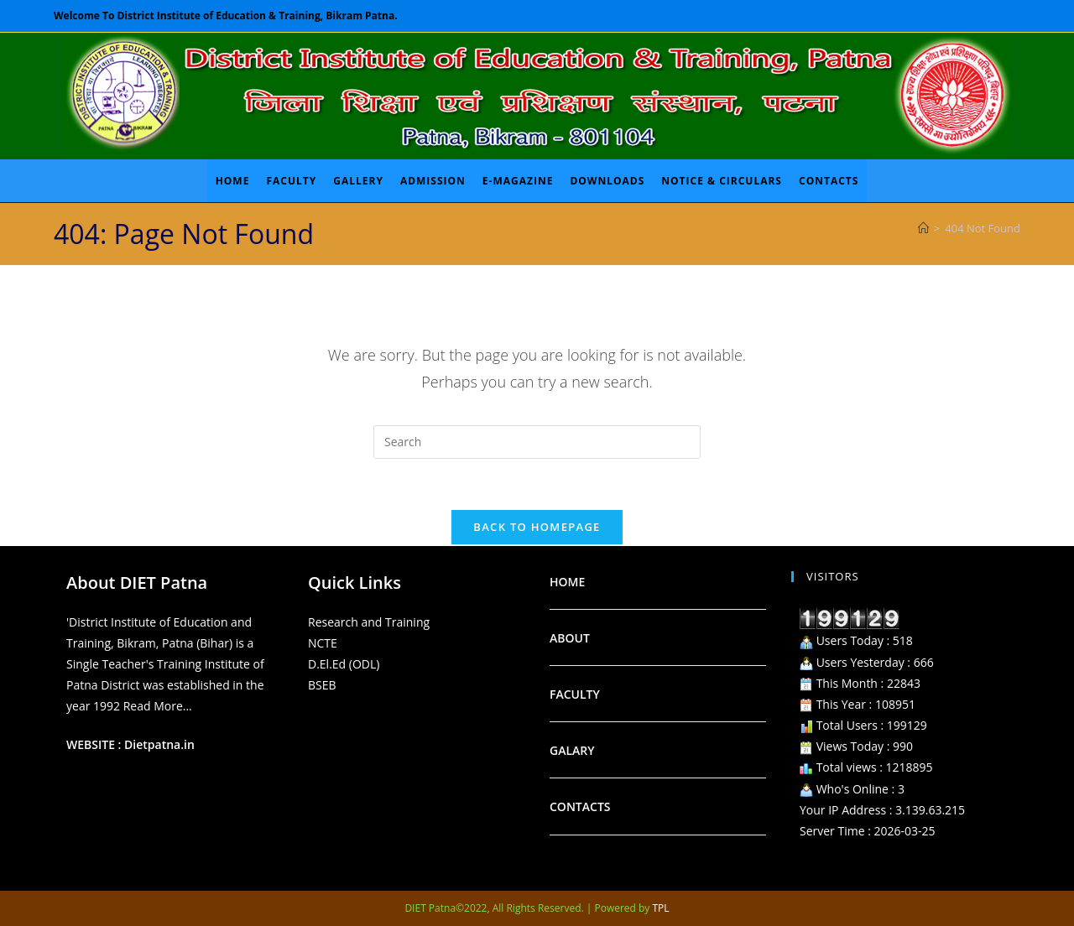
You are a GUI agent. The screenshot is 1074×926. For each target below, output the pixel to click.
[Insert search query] (537, 442)
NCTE (322, 643)
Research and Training (369, 622)
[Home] (923, 228)
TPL (661, 908)
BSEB (322, 685)
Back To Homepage (536, 526)
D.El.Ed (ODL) (343, 664)
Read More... (157, 706)
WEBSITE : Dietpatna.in (130, 744)
